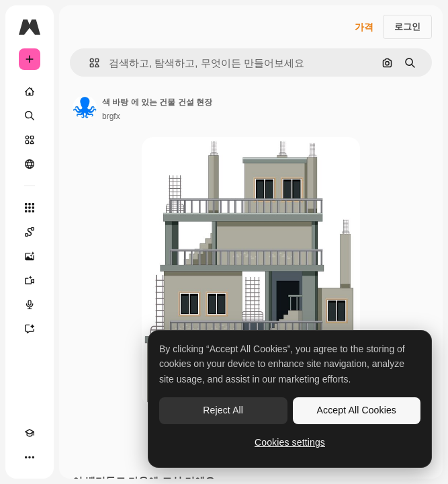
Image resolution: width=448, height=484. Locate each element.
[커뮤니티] (29, 164)
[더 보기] (29, 457)
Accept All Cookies (356, 410)
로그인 (407, 27)
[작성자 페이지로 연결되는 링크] (85, 107)
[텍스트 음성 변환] (29, 304)
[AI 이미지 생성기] (29, 256)
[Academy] (29, 433)
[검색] (29, 115)
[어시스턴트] (29, 328)
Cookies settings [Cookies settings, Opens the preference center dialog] (290, 442)
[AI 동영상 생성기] (29, 280)
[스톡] (29, 140)
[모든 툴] (29, 207)
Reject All (223, 410)
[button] (89, 63)
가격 (364, 27)
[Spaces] (29, 232)
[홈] (29, 91)
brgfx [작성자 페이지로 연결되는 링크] (111, 116)
